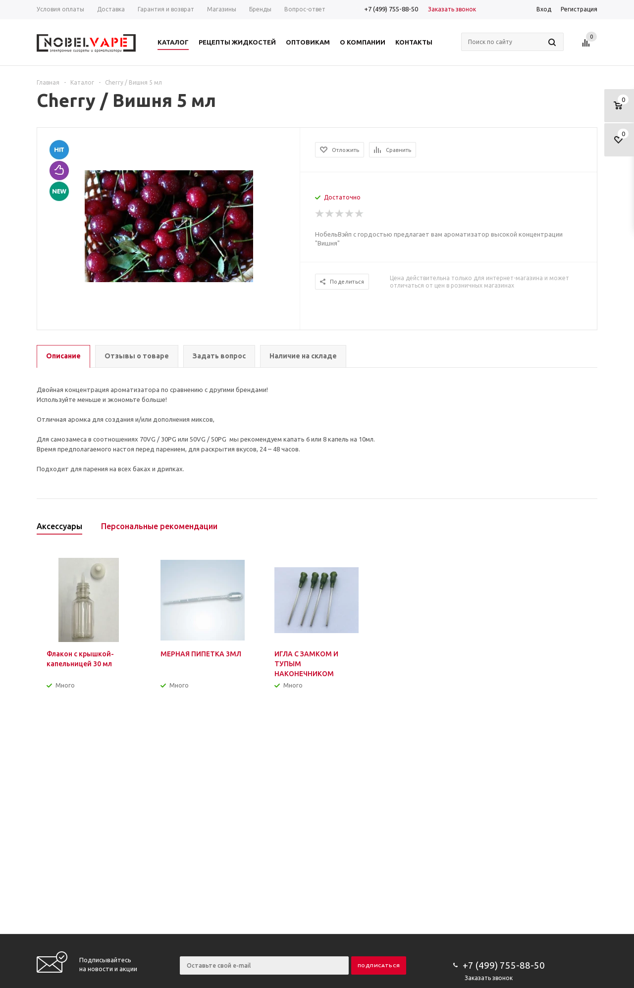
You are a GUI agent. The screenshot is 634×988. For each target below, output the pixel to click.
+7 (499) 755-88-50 (391, 8)
